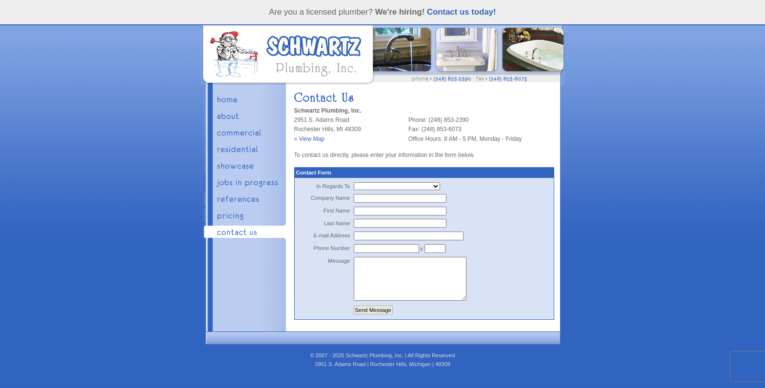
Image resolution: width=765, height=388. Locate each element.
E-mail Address (331, 235)
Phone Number (331, 248)
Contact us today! (461, 12)
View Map (311, 139)
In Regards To (333, 186)
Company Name (330, 198)
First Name (336, 210)
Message (339, 261)
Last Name (337, 223)
